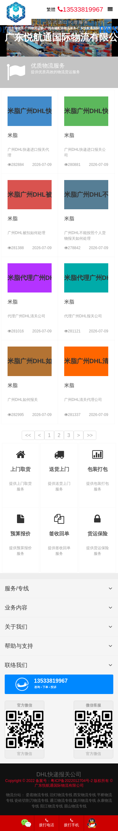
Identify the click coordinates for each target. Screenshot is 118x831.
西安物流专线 (84, 794)
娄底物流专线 (37, 794)
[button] (110, 28)
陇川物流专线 (84, 800)
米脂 (13, 135)
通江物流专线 (61, 800)
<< (28, 435)
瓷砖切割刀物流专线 (31, 800)
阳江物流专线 (51, 805)
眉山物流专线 (75, 805)
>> (90, 435)
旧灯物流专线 (61, 794)
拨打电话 (46, 822)
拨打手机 (71, 822)
